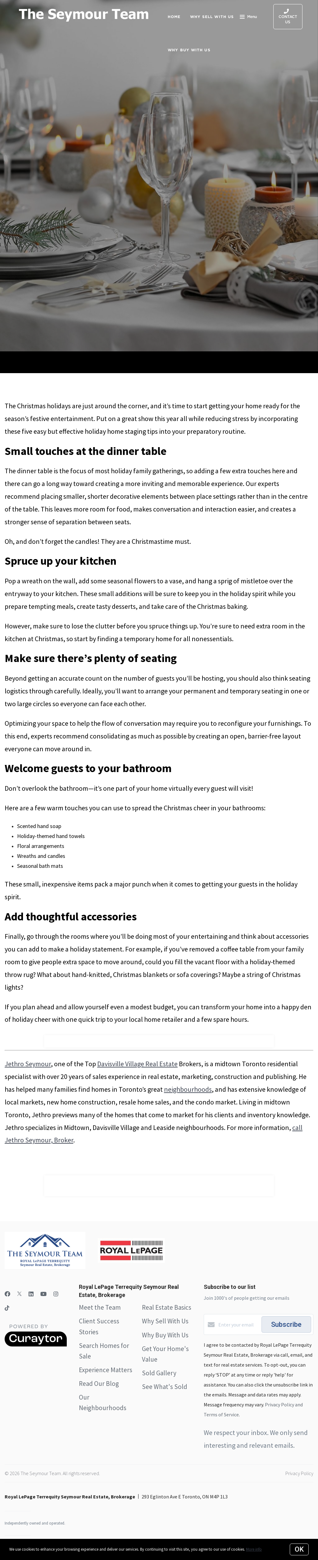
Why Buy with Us (189, 50)
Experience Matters (105, 1370)
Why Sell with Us (212, 17)
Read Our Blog (99, 1383)
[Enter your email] (238, 1324)
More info (254, 1549)
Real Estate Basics (166, 1307)
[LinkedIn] (31, 1294)
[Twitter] (19, 1294)
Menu (248, 17)
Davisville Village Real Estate (137, 1063)
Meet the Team (100, 1307)
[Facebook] (7, 1294)
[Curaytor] (36, 1345)
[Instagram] (55, 1294)
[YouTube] (43, 1294)
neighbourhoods (188, 1089)
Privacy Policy (299, 1473)
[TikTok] (7, 1308)
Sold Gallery (159, 1373)
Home (174, 17)
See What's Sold (164, 1386)
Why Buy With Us (165, 1335)
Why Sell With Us (165, 1321)
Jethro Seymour (28, 1063)
